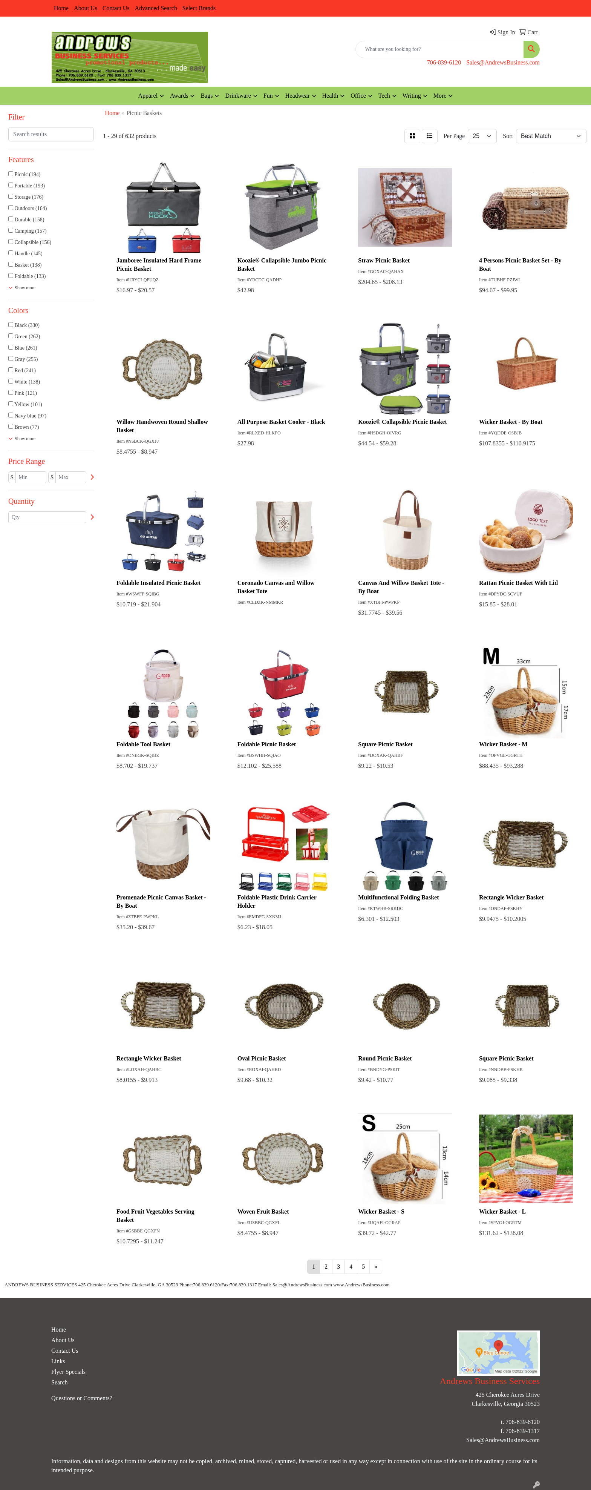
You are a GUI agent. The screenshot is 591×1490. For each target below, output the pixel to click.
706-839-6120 (444, 62)
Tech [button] (384, 95)
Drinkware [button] (238, 95)
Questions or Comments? (81, 1398)
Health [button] (330, 95)
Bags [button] (207, 95)
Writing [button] (412, 95)
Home (61, 8)
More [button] (440, 95)
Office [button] (358, 95)
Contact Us (116, 8)
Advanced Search (156, 8)
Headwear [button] (297, 95)
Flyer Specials (68, 1372)
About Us (85, 8)
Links (58, 1361)
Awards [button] (179, 95)
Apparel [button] (148, 95)
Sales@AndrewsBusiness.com (503, 62)
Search (59, 1382)
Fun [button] (268, 95)
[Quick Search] (439, 49)
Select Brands (199, 8)
